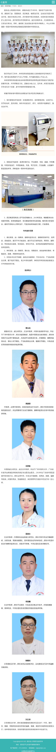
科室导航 (8, 6)
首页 (2, 6)
